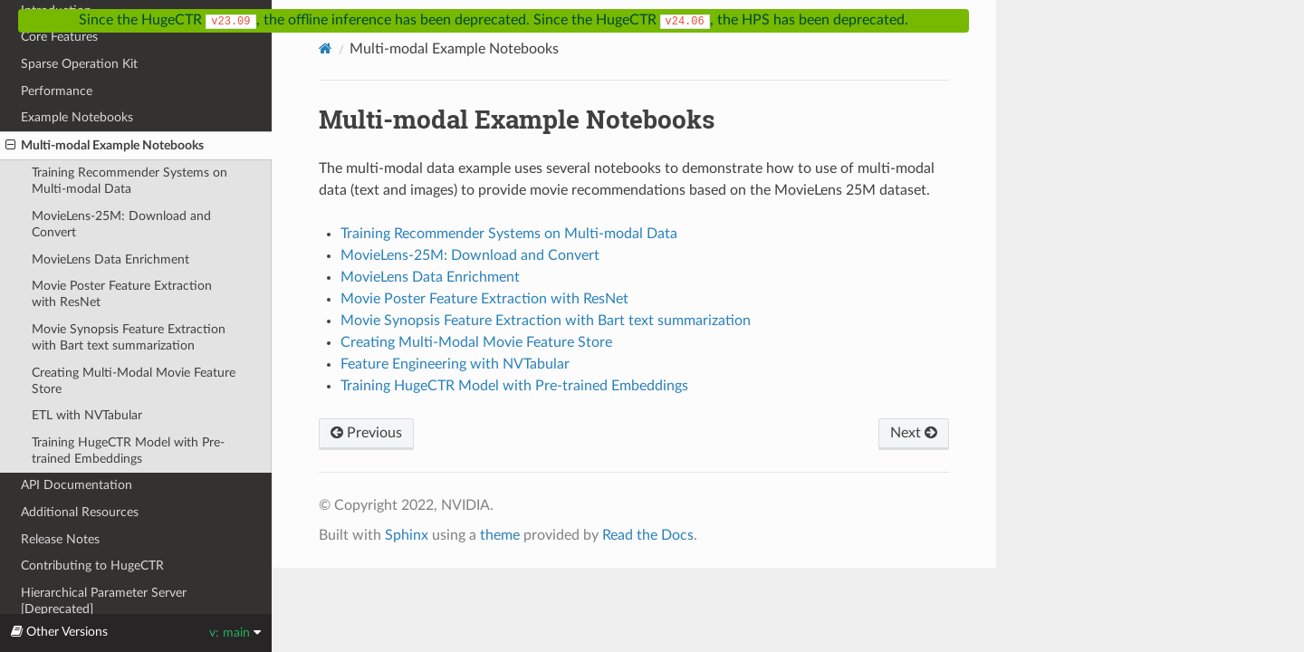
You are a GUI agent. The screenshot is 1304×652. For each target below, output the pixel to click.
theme (500, 535)
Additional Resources (80, 512)
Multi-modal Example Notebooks (104, 146)
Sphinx (406, 535)
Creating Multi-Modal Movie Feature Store (133, 381)
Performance (56, 91)
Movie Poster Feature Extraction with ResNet (122, 294)
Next (913, 433)
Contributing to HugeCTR (92, 565)
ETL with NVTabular (87, 415)
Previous (366, 433)
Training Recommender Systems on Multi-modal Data (129, 181)
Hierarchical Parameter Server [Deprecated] (104, 601)
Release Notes (60, 539)
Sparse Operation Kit (79, 64)
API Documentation (76, 485)
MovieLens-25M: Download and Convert (121, 224)
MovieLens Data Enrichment (110, 259)
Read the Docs (648, 535)
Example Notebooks (77, 117)
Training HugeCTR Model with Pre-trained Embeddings (128, 450)
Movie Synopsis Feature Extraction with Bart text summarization (128, 337)
